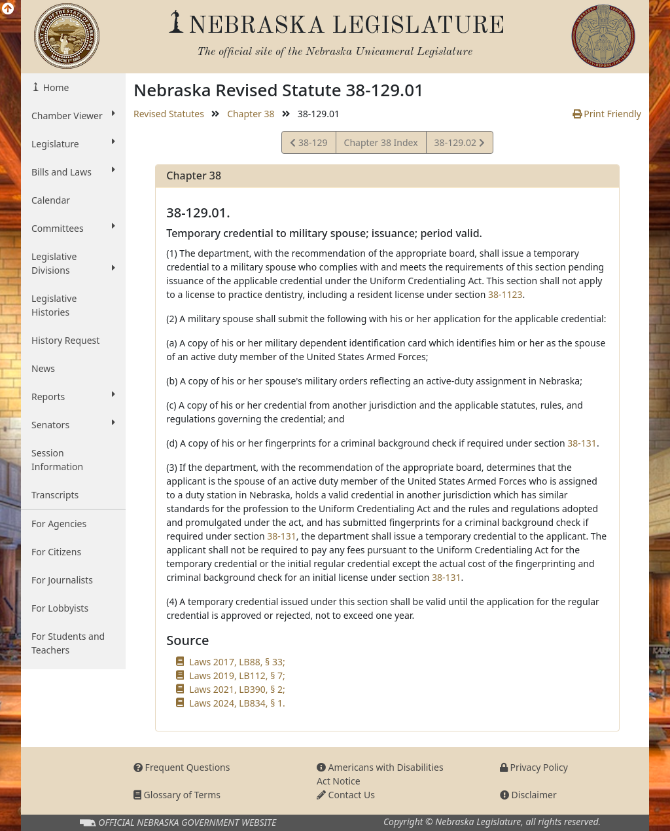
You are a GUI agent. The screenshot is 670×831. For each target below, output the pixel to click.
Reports (73, 396)
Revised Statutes (168, 113)
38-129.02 (459, 144)
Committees (73, 227)
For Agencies (58, 523)
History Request (65, 340)
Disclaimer (528, 794)
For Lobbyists (59, 608)
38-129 (308, 144)
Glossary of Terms (176, 794)
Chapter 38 (250, 113)
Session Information (57, 460)
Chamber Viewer (73, 115)
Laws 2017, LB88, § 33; (237, 662)
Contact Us (346, 794)
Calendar (50, 200)
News (43, 368)
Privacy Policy (534, 767)
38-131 (582, 443)
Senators (73, 424)
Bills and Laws (73, 171)
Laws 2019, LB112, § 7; (237, 675)
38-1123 (505, 294)
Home (55, 87)
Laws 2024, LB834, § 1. (237, 703)
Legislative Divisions (73, 263)
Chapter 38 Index (381, 142)
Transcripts (55, 495)
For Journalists (62, 580)
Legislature (73, 143)
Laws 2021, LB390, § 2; (237, 689)
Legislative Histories (54, 305)
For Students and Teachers (68, 643)
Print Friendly (607, 113)
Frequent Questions (181, 767)
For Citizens (56, 551)
